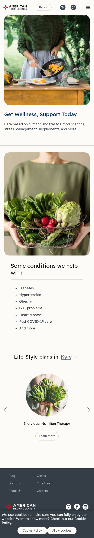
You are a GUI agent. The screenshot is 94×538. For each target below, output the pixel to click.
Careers (42, 491)
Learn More (47, 436)
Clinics (41, 476)
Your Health (45, 483)
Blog (12, 476)
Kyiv (42, 7)
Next (88, 410)
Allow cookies (61, 530)
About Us (15, 491)
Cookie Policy (32, 530)
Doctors (14, 483)
